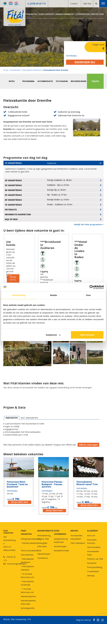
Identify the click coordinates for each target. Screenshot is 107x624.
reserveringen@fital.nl (16, 563)
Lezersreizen (82, 14)
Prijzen (95, 81)
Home (5, 70)
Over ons (91, 535)
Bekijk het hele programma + (89, 224)
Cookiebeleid (93, 571)
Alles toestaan (87, 335)
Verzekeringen (60, 546)
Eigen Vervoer (46, 14)
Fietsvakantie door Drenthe (55, 70)
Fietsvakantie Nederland (31, 70)
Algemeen (92, 530)
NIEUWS (74, 530)
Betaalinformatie (61, 550)
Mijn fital (87, 3)
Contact (73, 3)
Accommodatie (45, 81)
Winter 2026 (97, 14)
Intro (12, 81)
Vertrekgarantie (28, 608)
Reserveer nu (85, 62)
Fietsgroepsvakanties (30, 539)
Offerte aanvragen (88, 444)
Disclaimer (92, 563)
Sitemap (90, 575)
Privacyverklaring (94, 567)
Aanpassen (53, 335)
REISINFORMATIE (45, 530)
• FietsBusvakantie (29, 543)
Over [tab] (88, 295)
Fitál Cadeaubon (77, 543)
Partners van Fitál (95, 559)
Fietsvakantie (15, 70)
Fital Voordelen (94, 547)
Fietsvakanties (29, 14)
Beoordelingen (78, 81)
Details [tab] (53, 295)
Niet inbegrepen (29, 417)
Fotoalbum (62, 81)
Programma (28, 81)
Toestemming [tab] (18, 295)
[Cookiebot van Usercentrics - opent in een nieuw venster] (91, 287)
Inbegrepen (12, 417)
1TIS (29, 619)
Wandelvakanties (64, 14)
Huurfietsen (42, 558)
